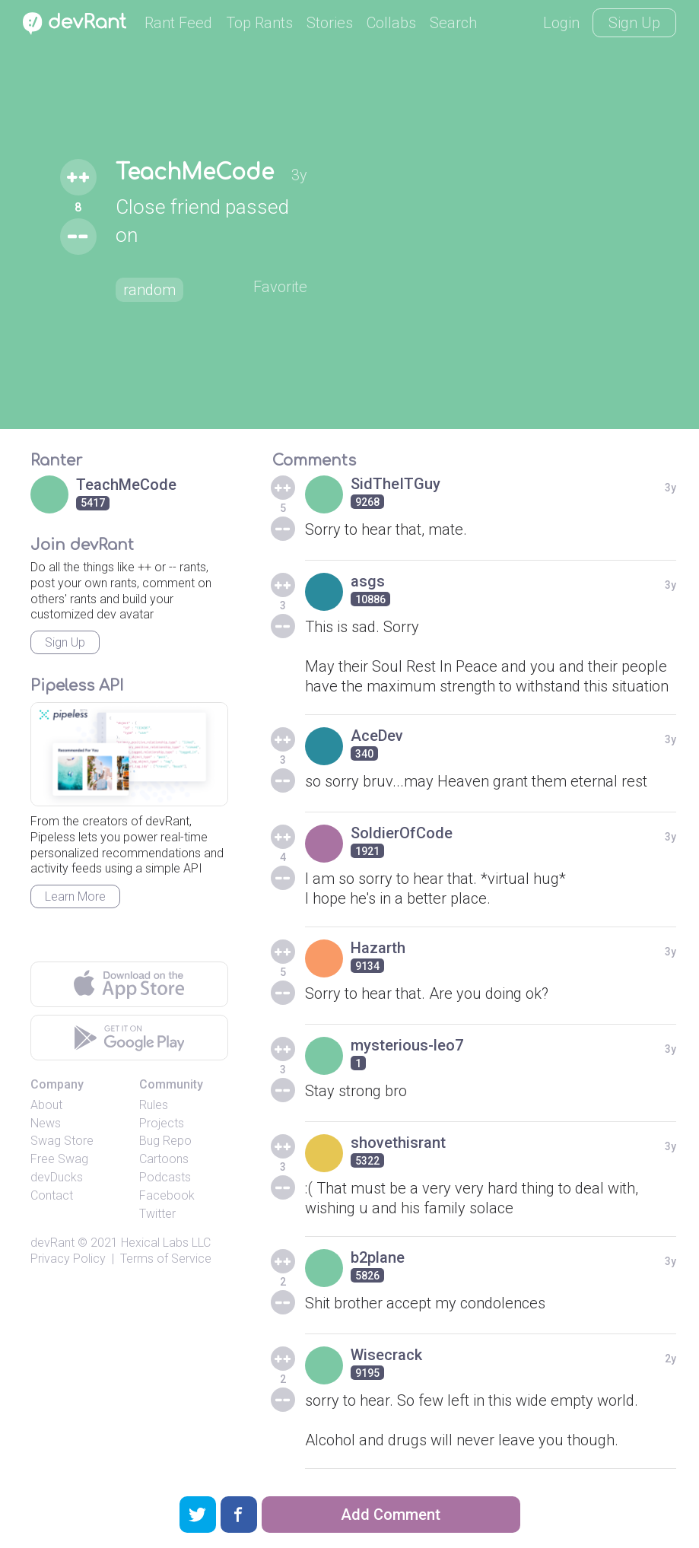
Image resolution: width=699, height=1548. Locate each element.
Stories (330, 23)
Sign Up (634, 23)
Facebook (167, 1195)
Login (561, 23)
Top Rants (259, 23)
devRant (52, 1242)
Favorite (280, 287)
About (46, 1105)
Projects (161, 1123)
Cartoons (164, 1159)
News (45, 1123)
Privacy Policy (68, 1258)
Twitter (157, 1213)
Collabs (391, 23)
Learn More (75, 896)
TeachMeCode (195, 173)
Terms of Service (165, 1258)
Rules (153, 1105)
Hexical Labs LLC (166, 1242)
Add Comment (390, 1514)
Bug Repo (165, 1140)
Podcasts (165, 1177)
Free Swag (59, 1159)
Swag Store (62, 1140)
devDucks (56, 1177)
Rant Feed (178, 23)
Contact (51, 1195)
